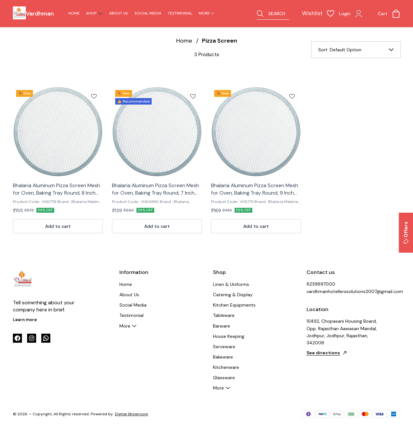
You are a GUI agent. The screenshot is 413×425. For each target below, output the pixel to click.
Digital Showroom (131, 414)
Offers (406, 233)
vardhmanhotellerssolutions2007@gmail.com (342, 291)
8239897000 (321, 284)
